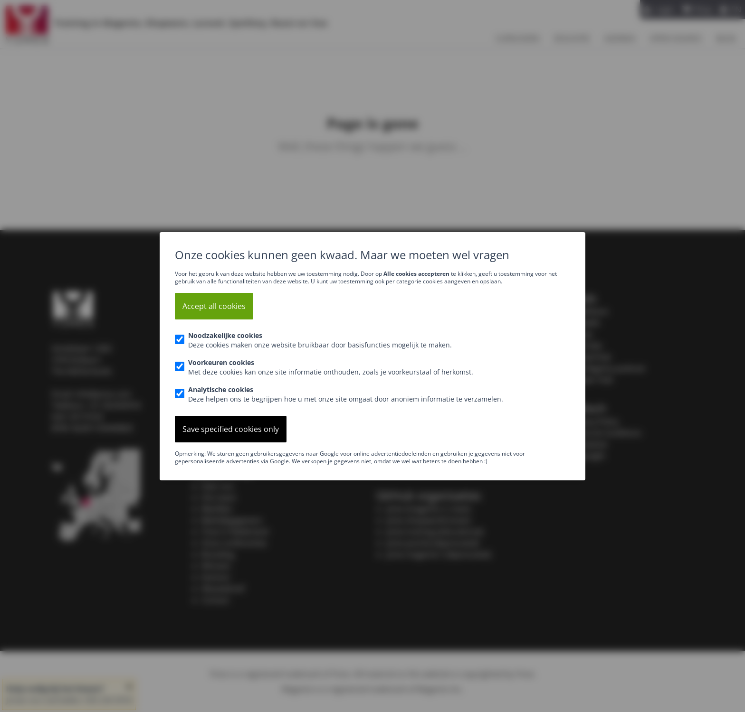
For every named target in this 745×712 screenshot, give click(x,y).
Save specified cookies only (230, 429)
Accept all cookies (214, 306)
